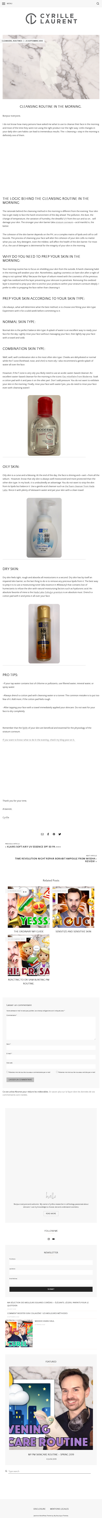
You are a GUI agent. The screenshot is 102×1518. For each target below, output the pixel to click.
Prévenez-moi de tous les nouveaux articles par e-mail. (77, 1072)
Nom (8, 1044)
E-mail (9, 1053)
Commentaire (11, 1015)
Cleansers (7, 41)
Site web (9, 1063)
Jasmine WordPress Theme (42, 1516)
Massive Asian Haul (44, 1321)
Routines (17, 41)
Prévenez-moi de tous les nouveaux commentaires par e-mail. (30, 1072)
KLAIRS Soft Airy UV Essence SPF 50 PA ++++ (34, 846)
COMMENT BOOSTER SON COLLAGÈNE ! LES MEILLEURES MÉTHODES (37, 1313)
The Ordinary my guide (28, 931)
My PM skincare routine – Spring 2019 (51, 1454)
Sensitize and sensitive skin (73, 931)
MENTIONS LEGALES (59, 1509)
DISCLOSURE (39, 1509)
